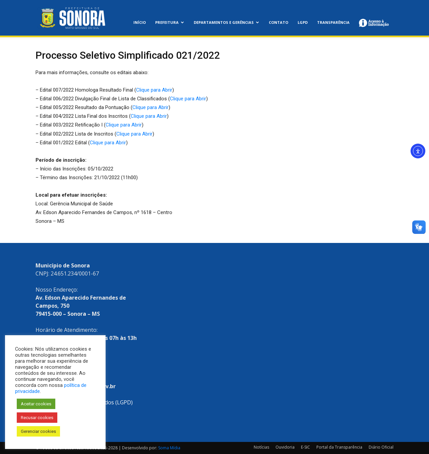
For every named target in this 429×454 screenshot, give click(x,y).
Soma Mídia (169, 448)
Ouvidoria (285, 447)
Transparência (333, 22)
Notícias (261, 447)
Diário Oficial (381, 447)
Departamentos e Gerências (226, 22)
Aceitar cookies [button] (36, 403)
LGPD (303, 22)
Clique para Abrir (154, 90)
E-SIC (305, 447)
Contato (278, 22)
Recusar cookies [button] (37, 417)
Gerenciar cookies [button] (38, 431)
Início (139, 22)
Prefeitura (169, 22)
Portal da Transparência (339, 447)
